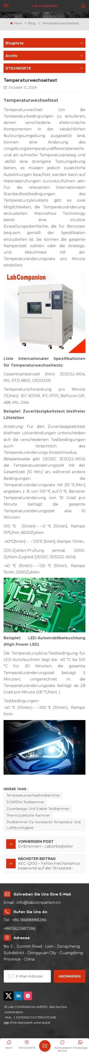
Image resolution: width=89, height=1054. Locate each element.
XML (8, 1017)
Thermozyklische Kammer (28, 815)
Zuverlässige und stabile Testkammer (37, 809)
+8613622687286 (19, 928)
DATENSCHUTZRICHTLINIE (36, 1017)
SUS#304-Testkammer (25, 802)
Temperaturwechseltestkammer (33, 795)
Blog (31, 23)
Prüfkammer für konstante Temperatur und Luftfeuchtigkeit (43, 825)
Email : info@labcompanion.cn (32, 902)
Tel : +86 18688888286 (25, 920)
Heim (16, 23)
